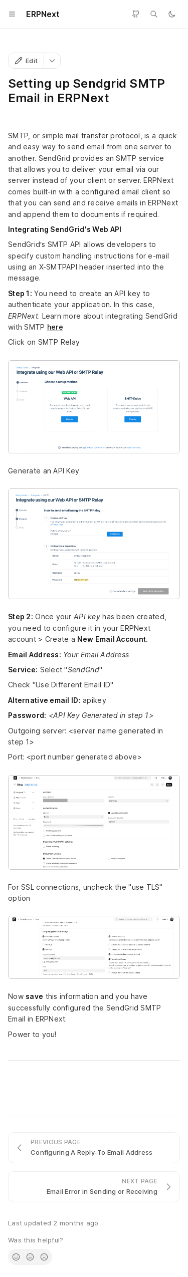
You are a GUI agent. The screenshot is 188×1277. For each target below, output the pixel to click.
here (55, 327)
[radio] (16, 1257)
